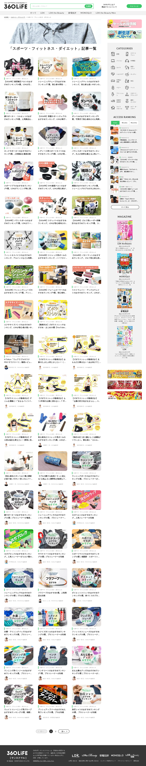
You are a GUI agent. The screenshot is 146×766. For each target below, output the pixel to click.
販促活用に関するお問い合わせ (89, 761)
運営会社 (136, 761)
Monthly (134, 123)
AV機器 (133, 61)
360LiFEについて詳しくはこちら (43, 761)
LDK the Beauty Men (106, 13)
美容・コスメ (133, 67)
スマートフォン (133, 54)
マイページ (134, 6)
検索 (89, 6)
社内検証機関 (61, 753)
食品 (132, 81)
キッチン (133, 74)
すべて (33, 13)
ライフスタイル (119, 107)
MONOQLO (86, 13)
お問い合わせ (73, 761)
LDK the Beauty (56, 13)
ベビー (118, 87)
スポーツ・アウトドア (134, 94)
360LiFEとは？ (109, 4)
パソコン (119, 61)
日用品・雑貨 (119, 81)
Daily (115, 123)
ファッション (120, 94)
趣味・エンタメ (133, 101)
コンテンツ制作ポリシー (108, 761)
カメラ (118, 67)
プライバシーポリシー (125, 761)
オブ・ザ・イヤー (134, 107)
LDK (42, 13)
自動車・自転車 (119, 101)
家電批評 (72, 13)
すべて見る (125, 207)
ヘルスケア (120, 74)
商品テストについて (109, 7)
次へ (63, 731)
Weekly (124, 123)
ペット (133, 87)
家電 (117, 54)
